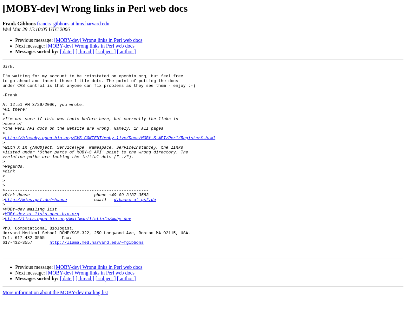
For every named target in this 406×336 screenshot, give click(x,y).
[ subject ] (105, 51)
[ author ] (126, 51)
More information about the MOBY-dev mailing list (55, 330)
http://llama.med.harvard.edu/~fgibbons (96, 278)
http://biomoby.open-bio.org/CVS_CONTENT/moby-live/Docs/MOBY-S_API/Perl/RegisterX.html (110, 153)
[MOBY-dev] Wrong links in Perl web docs (98, 40)
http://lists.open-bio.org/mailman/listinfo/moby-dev (68, 250)
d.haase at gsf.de (135, 227)
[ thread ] (84, 51)
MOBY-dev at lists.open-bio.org (42, 244)
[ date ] (67, 51)
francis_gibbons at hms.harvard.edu (73, 23)
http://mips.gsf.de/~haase (36, 227)
